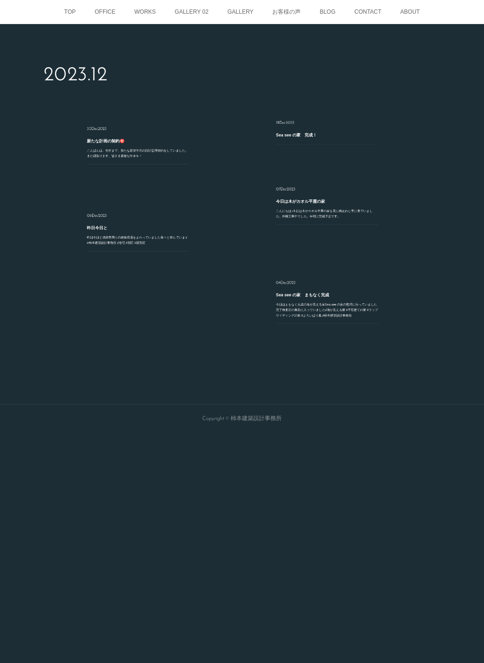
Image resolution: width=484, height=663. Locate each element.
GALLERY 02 (192, 12)
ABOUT (410, 12)
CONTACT (367, 12)
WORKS (145, 12)
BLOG (327, 12)
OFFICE (105, 12)
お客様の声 (286, 12)
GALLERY (240, 12)
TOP (70, 12)
